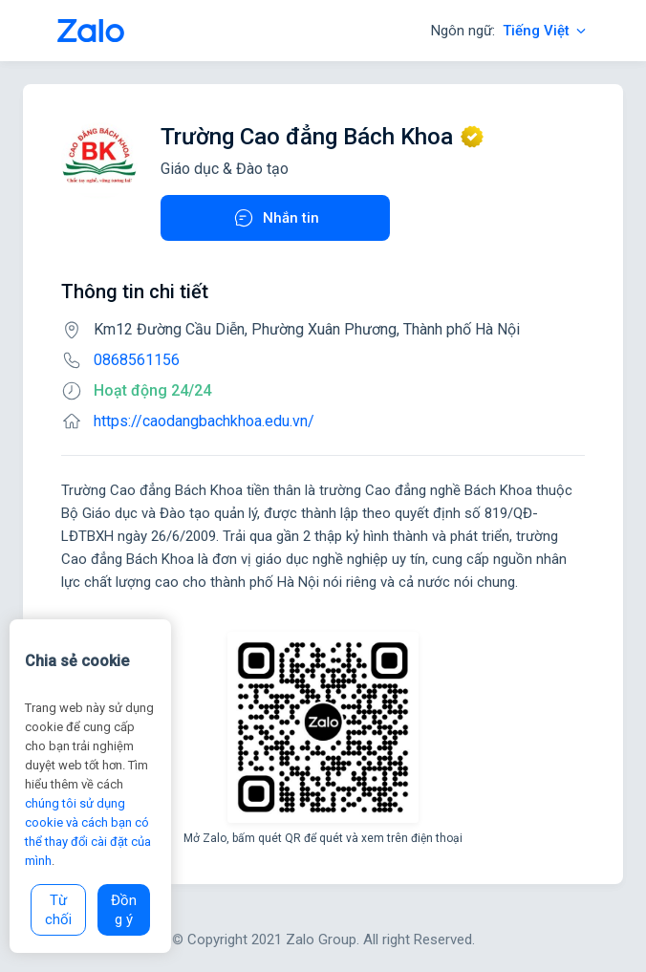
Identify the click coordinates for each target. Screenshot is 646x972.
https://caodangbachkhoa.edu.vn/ (204, 421)
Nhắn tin (275, 217)
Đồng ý (124, 910)
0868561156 (137, 360)
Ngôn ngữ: (510, 30)
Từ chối (58, 910)
